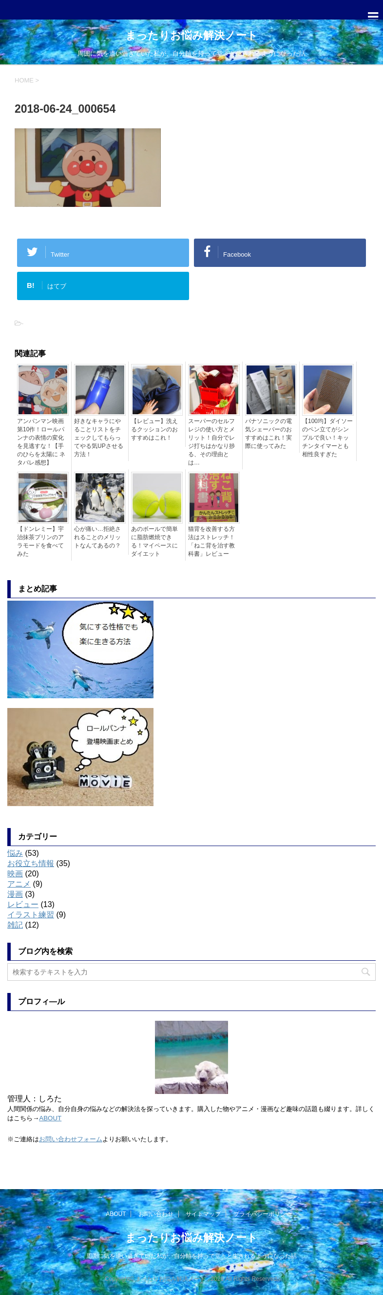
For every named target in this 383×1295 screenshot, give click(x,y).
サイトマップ (203, 1213)
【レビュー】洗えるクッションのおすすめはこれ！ (154, 429)
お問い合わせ (155, 1213)
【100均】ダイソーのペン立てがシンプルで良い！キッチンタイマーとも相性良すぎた (327, 438)
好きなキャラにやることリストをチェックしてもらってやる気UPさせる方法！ (98, 438)
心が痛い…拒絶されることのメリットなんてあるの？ (97, 537)
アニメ (19, 884)
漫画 (15, 894)
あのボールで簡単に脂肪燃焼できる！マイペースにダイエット (154, 541)
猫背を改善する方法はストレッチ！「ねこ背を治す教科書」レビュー (211, 541)
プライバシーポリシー (262, 1213)
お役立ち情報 (30, 863)
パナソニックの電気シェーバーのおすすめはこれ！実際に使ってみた (268, 433)
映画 (15, 874)
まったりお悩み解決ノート (191, 35)
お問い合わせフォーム (70, 1139)
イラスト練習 (30, 915)
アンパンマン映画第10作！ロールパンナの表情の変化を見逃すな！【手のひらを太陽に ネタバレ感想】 (41, 442)
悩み (15, 853)
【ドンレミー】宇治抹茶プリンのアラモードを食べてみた (40, 541)
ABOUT (50, 1118)
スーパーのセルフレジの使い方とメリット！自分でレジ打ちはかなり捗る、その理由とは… (211, 442)
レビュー (22, 904)
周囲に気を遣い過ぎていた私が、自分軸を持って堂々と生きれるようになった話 (191, 1255)
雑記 (15, 925)
